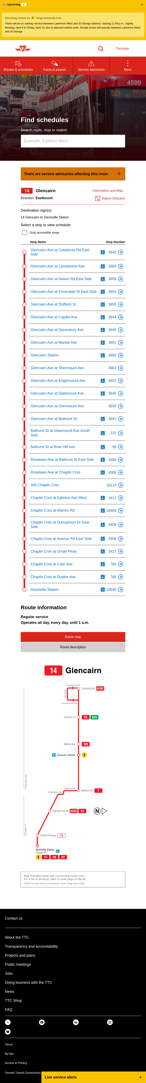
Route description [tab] (73, 647)
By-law (9, 1053)
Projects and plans (20, 955)
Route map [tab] (73, 637)
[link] (73, 173)
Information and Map (108, 190)
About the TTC (17, 937)
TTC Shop (13, 1001)
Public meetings (18, 964)
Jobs (9, 973)
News (9, 991)
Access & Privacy (16, 1063)
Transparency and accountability (31, 946)
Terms (9, 1044)
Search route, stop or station (44, 130)
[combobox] (73, 141)
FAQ (8, 1010)
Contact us (14, 918)
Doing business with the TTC (28, 982)
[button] (73, 20)
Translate (122, 48)
